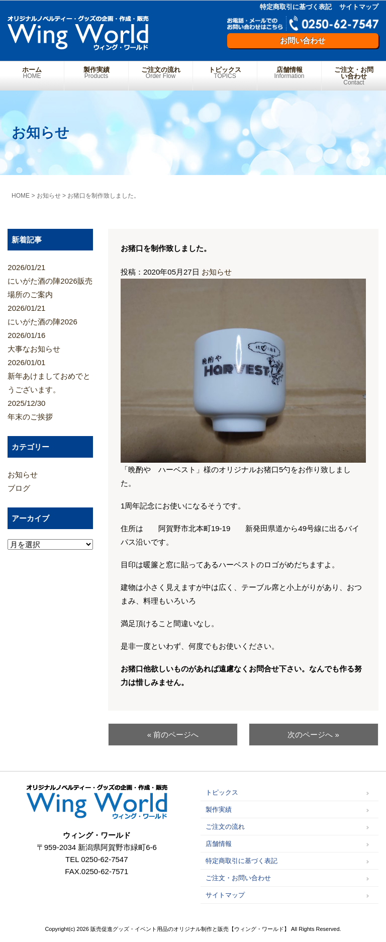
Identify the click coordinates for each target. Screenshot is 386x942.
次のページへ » (313, 734)
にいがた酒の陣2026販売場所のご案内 (50, 280)
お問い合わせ (302, 40)
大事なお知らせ (50, 340)
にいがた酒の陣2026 (50, 313)
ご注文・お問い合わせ (354, 76)
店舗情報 (289, 72)
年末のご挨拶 (50, 408)
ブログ (19, 488)
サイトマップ (358, 7)
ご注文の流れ (160, 72)
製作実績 (96, 72)
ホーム (32, 72)
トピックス (225, 72)
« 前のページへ (173, 734)
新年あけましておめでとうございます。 (50, 375)
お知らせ (217, 272)
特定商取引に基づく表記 (296, 7)
